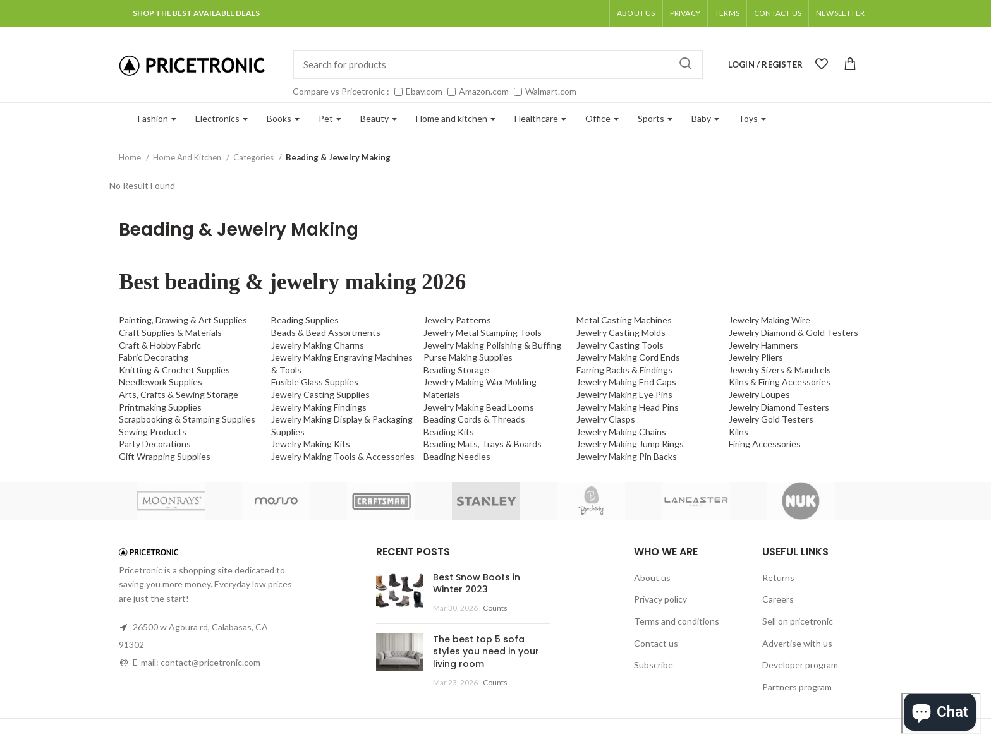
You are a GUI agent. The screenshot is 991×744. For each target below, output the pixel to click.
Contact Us (777, 13)
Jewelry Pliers (756, 357)
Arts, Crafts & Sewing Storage (178, 394)
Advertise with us (797, 643)
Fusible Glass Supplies (314, 381)
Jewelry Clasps (605, 419)
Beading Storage (456, 369)
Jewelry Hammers (763, 345)
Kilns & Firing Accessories (779, 381)
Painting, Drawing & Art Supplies (183, 320)
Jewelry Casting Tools (620, 345)
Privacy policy (660, 599)
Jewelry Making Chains (621, 431)
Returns (778, 577)
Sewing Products (152, 431)
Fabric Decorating (153, 357)
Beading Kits (448, 431)
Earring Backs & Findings (624, 369)
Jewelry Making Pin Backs (626, 456)
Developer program (800, 664)
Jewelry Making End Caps (626, 381)
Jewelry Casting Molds (621, 332)
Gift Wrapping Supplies (164, 456)
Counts (495, 608)
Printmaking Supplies (160, 407)
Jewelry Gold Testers (771, 419)
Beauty (378, 118)
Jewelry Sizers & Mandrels (780, 369)
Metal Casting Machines (624, 320)
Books (283, 118)
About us (636, 13)
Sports (655, 118)
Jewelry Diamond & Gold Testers (793, 332)
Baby (705, 118)
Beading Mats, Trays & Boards (482, 443)
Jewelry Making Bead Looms (478, 407)
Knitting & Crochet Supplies (174, 369)
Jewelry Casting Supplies (320, 394)
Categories (254, 157)
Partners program (797, 686)
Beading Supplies (305, 320)
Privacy (685, 13)
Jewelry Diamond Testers (779, 407)
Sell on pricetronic (797, 621)
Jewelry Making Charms (317, 345)
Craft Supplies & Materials (170, 332)
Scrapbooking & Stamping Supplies (187, 419)
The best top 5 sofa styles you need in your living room (486, 651)
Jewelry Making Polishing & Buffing (492, 345)
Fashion (157, 118)
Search (686, 64)
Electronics (221, 118)
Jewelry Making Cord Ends (628, 357)
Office (602, 118)
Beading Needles (456, 456)
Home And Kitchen (188, 157)
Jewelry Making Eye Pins (624, 394)
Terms (727, 13)
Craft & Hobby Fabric (160, 345)
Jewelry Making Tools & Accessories (343, 456)
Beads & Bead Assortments (325, 332)
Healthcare (540, 118)
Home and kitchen (455, 118)
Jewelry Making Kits (310, 443)
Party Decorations (155, 443)
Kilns (738, 431)
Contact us (656, 643)
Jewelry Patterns (457, 320)
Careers (778, 599)
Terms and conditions (676, 621)
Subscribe (653, 664)
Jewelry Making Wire (769, 320)
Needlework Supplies (160, 381)
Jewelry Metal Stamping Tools (482, 332)
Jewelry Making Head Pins (627, 407)
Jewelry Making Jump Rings (630, 443)
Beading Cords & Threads (474, 419)
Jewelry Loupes (759, 394)
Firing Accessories (765, 443)
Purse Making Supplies (468, 357)
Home (131, 157)
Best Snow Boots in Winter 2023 (476, 583)
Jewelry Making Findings (319, 407)
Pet (330, 118)
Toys (752, 118)
